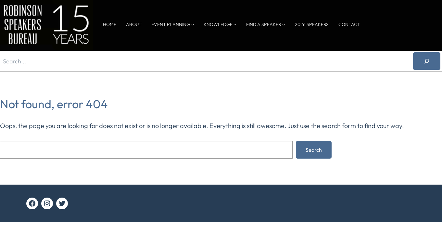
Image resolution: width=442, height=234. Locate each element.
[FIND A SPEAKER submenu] (283, 24)
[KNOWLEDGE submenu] (235, 24)
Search (314, 150)
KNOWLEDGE (218, 24)
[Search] (426, 61)
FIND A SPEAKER (263, 24)
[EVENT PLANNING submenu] (192, 24)
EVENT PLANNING (170, 24)
